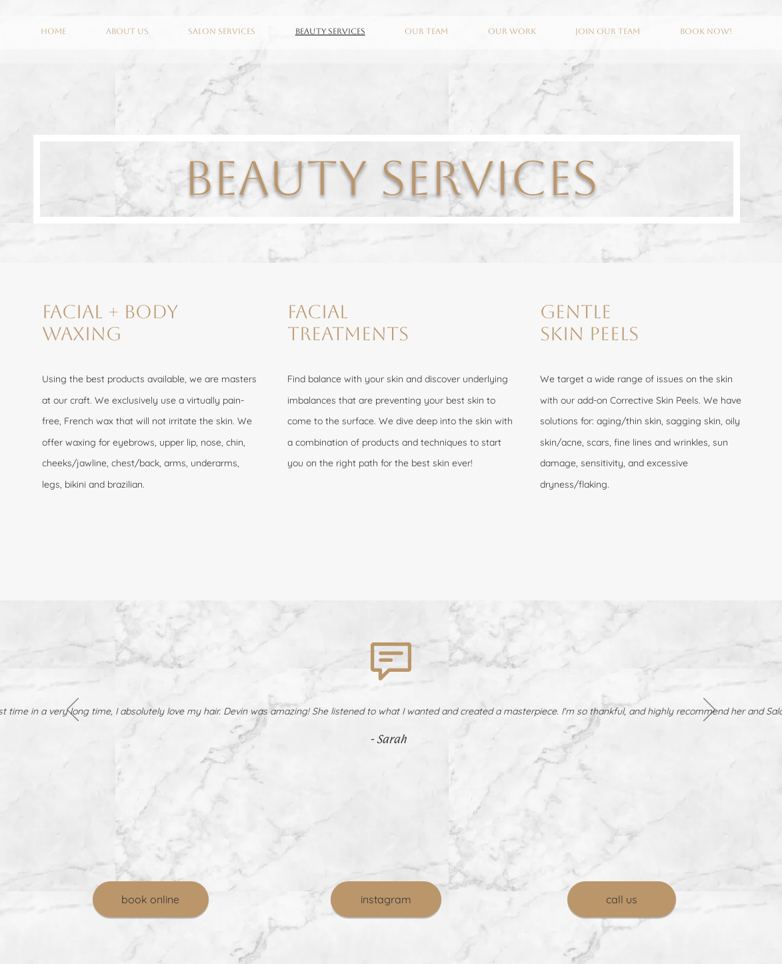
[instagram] (386, 899)
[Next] (709, 710)
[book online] (151, 899)
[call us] (621, 899)
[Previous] (73, 710)
